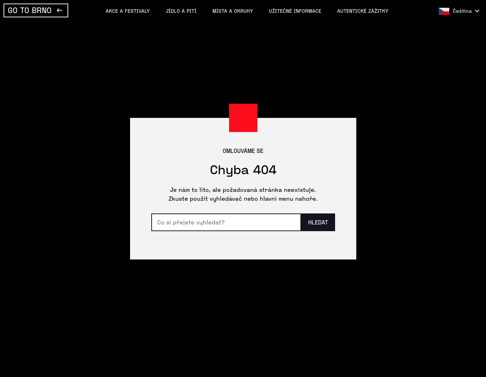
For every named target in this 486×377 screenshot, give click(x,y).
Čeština (462, 11)
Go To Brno (30, 10)
